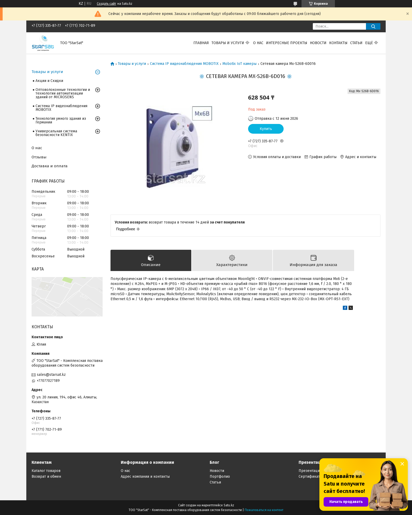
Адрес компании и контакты (145, 476)
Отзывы (39, 157)
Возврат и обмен (46, 476)
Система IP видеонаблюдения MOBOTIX (184, 64)
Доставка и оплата (50, 166)
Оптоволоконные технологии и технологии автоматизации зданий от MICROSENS (63, 93)
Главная (201, 43)
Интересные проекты (286, 43)
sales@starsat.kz (51, 374)
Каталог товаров (46, 471)
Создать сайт (106, 4)
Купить (266, 129)
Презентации (310, 471)
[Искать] (373, 26)
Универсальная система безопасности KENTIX (56, 133)
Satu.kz (229, 505)
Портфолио (220, 476)
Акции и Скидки (49, 81)
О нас (258, 43)
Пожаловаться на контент (264, 510)
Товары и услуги (228, 43)
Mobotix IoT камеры (239, 64)
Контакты (338, 43)
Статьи (356, 43)
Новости (318, 43)
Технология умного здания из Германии (61, 120)
